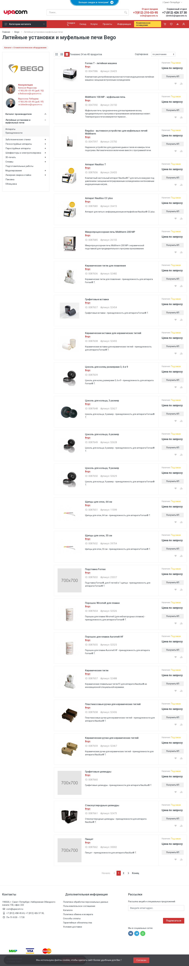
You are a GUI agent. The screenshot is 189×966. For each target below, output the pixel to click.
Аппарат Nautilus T (95, 164)
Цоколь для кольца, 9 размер (102, 468)
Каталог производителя (25, 114)
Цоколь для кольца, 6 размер (102, 434)
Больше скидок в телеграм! (94, 2)
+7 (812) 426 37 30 (174, 12)
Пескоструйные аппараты (18, 144)
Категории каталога (25, 24)
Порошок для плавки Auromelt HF (104, 636)
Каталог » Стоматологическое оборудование (25, 47)
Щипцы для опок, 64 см (98, 501)
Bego (16, 32)
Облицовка (11, 184)
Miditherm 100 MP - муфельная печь (105, 97)
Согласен (141, 960)
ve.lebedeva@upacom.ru (30, 104)
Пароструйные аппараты (18, 148)
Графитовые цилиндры (98, 771)
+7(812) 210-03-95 (145, 12)
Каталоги (67, 910)
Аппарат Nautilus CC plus (99, 198)
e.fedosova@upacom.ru (29, 93)
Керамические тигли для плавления (105, 265)
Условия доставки (72, 926)
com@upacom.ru (149, 15)
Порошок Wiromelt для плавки (102, 603)
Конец (135, 873)
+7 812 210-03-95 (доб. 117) (31, 101)
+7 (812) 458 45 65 (15, 913)
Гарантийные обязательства (77, 922)
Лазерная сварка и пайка (18, 175)
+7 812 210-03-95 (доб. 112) (31, 90)
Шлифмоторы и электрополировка (23, 153)
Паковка (9, 179)
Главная (6, 32)
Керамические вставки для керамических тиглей (113, 333)
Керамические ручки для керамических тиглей (112, 738)
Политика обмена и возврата (78, 914)
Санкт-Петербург (172, 2)
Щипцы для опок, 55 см (98, 535)
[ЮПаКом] (15, 12)
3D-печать (10, 157)
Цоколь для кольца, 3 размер (102, 400)
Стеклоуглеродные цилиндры (102, 805)
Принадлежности (13, 133)
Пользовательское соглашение (79, 906)
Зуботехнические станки (18, 139)
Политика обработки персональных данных (85, 902)
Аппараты (10, 129)
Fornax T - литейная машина (101, 63)
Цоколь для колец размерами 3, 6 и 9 (106, 366)
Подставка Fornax (95, 569)
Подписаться (173, 920)
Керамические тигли (96, 670)
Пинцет (89, 839)
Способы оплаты (72, 918)
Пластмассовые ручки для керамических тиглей (113, 704)
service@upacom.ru (176, 15)
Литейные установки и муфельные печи (17, 121)
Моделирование (13, 170)
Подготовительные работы (19, 166)
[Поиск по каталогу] (85, 12)
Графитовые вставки (97, 299)
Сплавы (9, 161)
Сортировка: (141, 54)
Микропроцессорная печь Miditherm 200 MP (110, 232)
